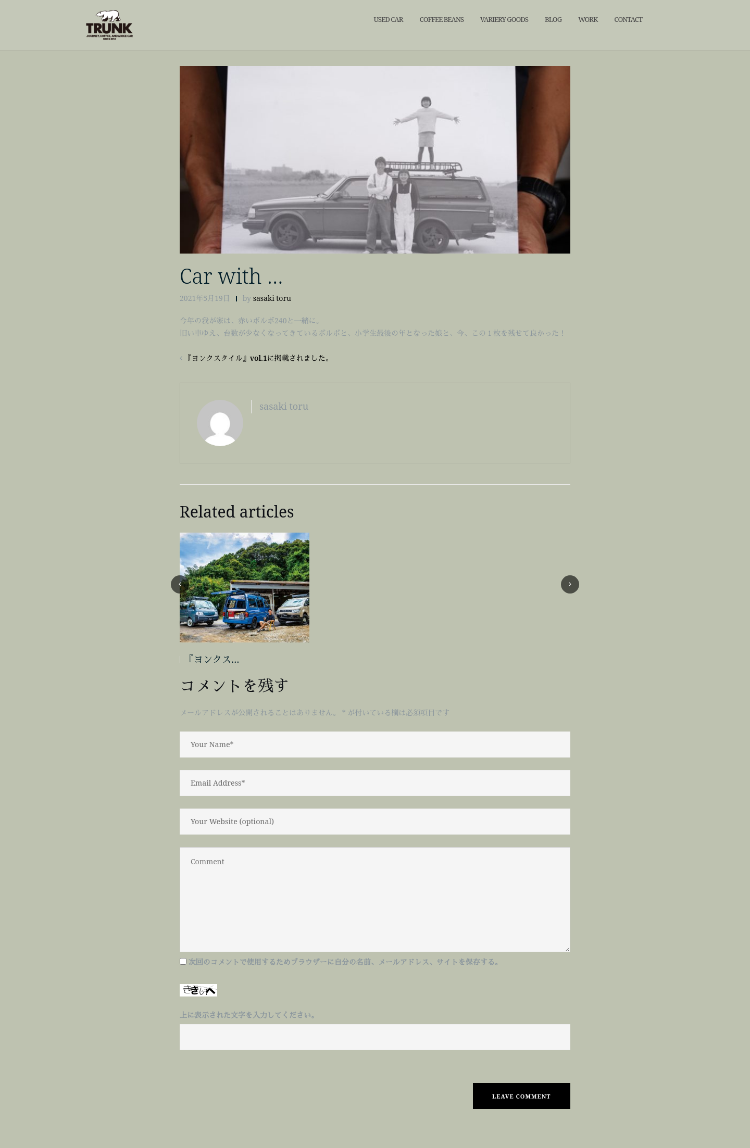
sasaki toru (272, 298)
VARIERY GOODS (504, 19)
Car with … (231, 275)
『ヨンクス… (211, 659)
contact (628, 19)
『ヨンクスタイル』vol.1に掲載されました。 (258, 358)
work (587, 19)
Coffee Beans (441, 19)
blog (553, 19)
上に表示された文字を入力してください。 (249, 1015)
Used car (388, 19)
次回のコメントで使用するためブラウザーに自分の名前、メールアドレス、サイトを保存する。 (345, 962)
